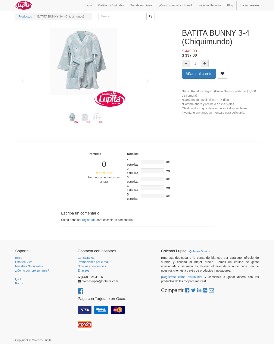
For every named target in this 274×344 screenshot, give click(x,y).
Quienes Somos (199, 251)
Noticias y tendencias (92, 266)
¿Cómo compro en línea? (32, 270)
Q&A (18, 279)
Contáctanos (86, 257)
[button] (23, 79)
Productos (25, 16)
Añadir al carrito (199, 74)
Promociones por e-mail (93, 262)
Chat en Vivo (23, 262)
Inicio (18, 257)
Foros (19, 283)
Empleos (83, 270)
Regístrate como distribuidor (182, 277)
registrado (89, 220)
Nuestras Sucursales (29, 266)
